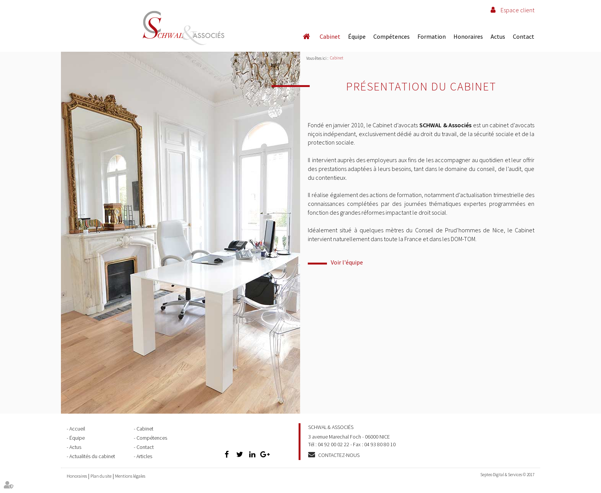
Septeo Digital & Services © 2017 (507, 474)
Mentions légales (130, 476)
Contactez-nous (339, 455)
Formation (431, 36)
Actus (498, 36)
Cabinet (330, 36)
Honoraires (468, 36)
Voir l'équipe (347, 262)
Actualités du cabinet (92, 456)
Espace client (517, 10)
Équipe (357, 36)
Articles (144, 456)
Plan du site (101, 476)
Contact (523, 36)
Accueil (306, 36)
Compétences (391, 36)
